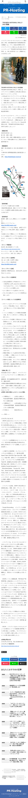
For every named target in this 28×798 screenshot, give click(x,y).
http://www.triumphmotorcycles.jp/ (10, 646)
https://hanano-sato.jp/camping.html (10, 249)
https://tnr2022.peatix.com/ (8, 225)
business (4, 652)
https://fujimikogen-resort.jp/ (13, 156)
